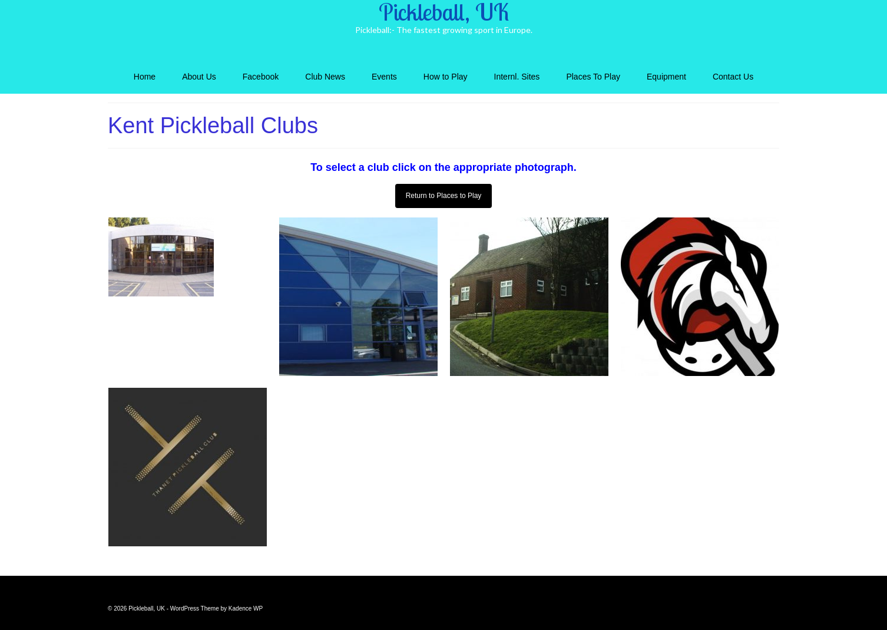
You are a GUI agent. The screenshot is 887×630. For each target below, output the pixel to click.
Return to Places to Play (444, 196)
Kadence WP (246, 608)
